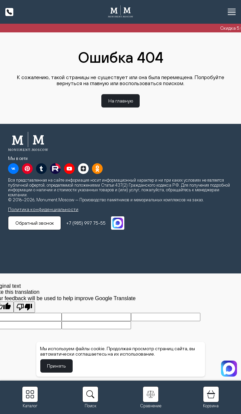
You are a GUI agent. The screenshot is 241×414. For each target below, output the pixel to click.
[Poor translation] (24, 307)
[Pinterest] (27, 168)
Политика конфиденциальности (43, 209)
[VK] (13, 168)
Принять (57, 366)
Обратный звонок (35, 223)
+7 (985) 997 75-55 (88, 223)
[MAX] (120, 223)
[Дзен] (83, 168)
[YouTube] (69, 168)
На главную (120, 101)
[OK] (97, 168)
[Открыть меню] (232, 12)
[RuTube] (55, 168)
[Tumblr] (41, 168)
